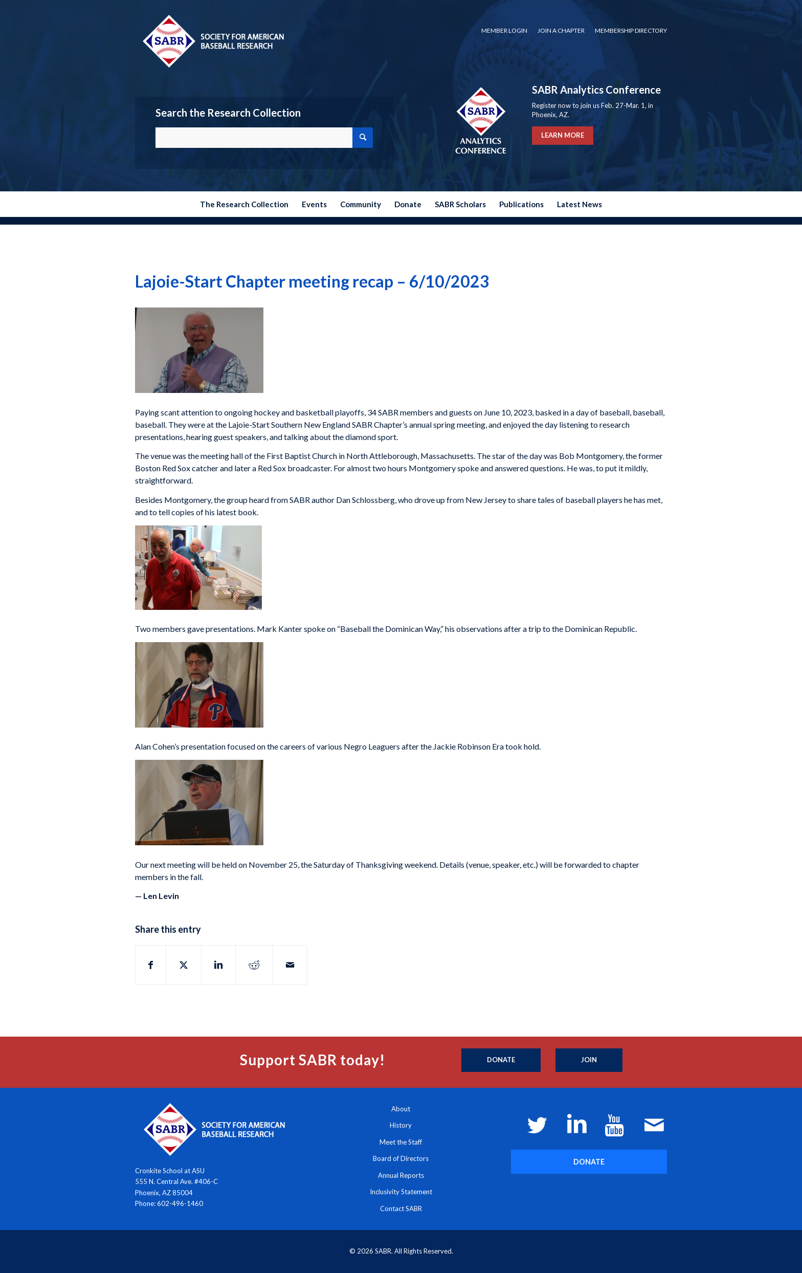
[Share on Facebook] (151, 965)
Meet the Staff (401, 1142)
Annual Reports (401, 1175)
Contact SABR (401, 1208)
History (401, 1125)
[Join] (588, 1060)
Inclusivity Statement (401, 1192)
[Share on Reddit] (254, 965)
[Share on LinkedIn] (218, 965)
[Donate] (501, 1060)
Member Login (504, 30)
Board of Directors (401, 1158)
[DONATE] (589, 1162)
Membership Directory (631, 30)
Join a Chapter (561, 30)
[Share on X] (183, 965)
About (400, 1109)
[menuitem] (504, 30)
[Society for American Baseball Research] (212, 41)
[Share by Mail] (290, 965)
